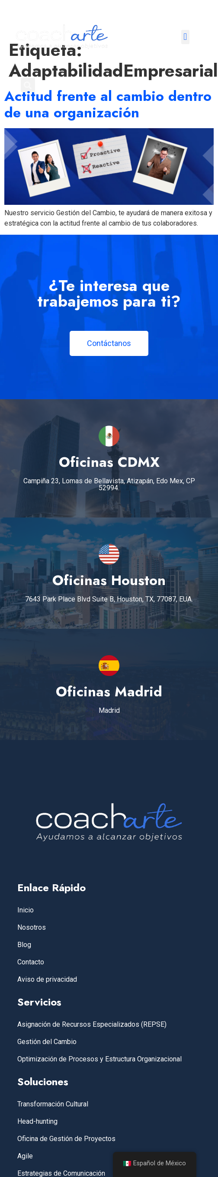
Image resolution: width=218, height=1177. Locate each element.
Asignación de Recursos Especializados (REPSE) (92, 1024)
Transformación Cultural (52, 1104)
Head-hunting (37, 1121)
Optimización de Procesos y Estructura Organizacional (99, 1059)
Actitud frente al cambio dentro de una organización (108, 104)
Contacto (30, 962)
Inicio (25, 910)
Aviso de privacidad (47, 979)
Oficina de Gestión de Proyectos (66, 1139)
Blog (24, 945)
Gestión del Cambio (47, 1042)
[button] (185, 37)
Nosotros (31, 927)
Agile (25, 1156)
